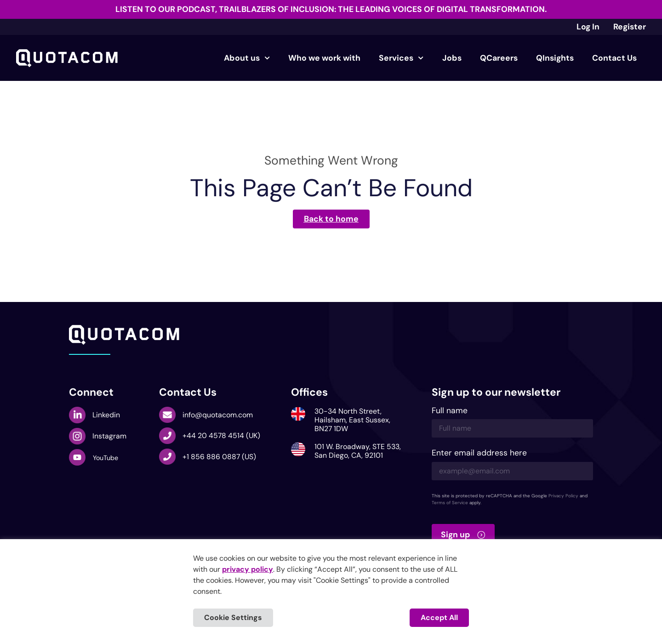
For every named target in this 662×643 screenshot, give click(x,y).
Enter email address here (479, 453)
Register (629, 27)
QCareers (499, 58)
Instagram (109, 436)
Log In (587, 27)
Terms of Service (450, 503)
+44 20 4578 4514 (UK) (221, 435)
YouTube (105, 458)
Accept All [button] (439, 617)
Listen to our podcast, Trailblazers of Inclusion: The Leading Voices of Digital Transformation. (331, 9)
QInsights (555, 58)
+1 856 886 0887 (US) (219, 456)
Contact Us (614, 58)
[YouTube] (77, 457)
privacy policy (247, 569)
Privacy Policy (563, 496)
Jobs (452, 58)
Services (401, 58)
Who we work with (324, 58)
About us (247, 58)
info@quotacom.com (218, 415)
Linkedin (106, 415)
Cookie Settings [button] (233, 617)
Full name (450, 411)
